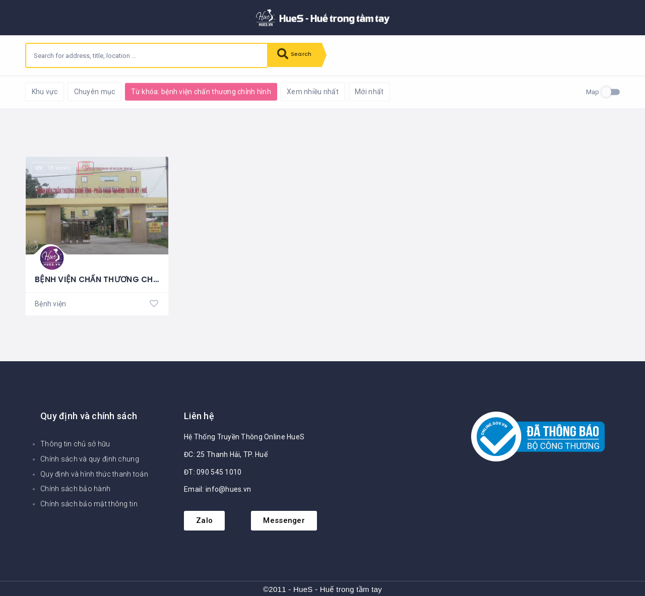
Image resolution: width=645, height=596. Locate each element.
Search (297, 55)
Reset (114, 91)
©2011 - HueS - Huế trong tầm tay (322, 588)
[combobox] (146, 55)
